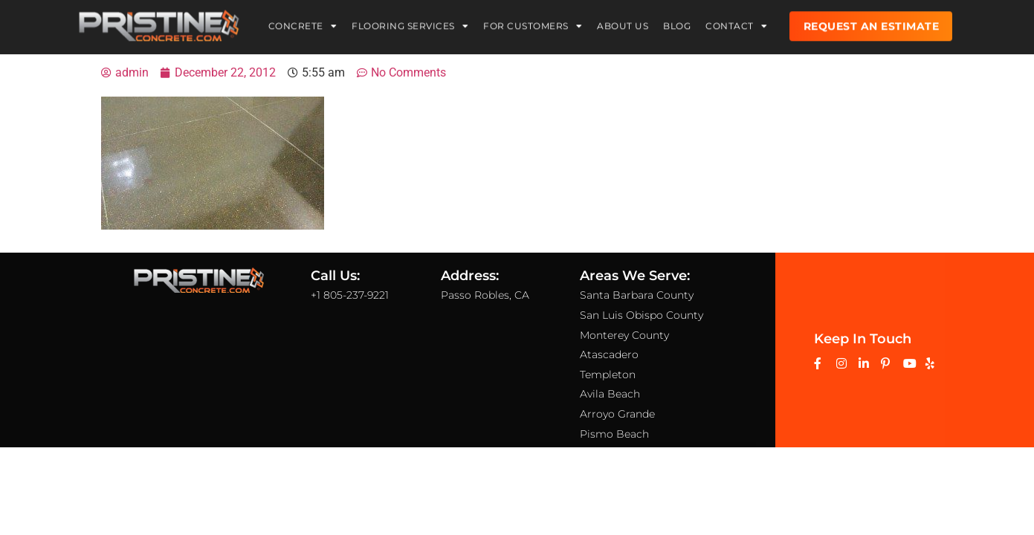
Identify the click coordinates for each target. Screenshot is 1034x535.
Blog (677, 22)
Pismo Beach (614, 433)
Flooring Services (410, 23)
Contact (736, 23)
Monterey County (624, 334)
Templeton (608, 373)
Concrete (302, 23)
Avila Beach (610, 394)
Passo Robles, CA (485, 295)
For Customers (532, 23)
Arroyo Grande (617, 414)
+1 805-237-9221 (350, 295)
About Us (622, 22)
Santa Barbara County (637, 295)
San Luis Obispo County (641, 315)
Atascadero (609, 354)
